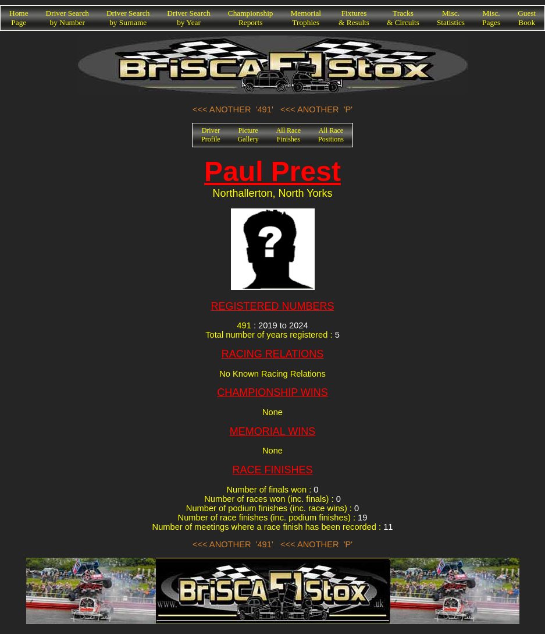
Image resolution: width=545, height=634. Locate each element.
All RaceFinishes (288, 134)
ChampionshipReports (250, 18)
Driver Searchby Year (188, 18)
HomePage (19, 18)
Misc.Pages (491, 18)
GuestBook (527, 18)
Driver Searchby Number (67, 18)
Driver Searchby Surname (127, 18)
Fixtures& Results (354, 18)
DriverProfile (210, 134)
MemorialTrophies (306, 18)
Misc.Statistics (451, 18)
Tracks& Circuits (403, 18)
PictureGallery (248, 134)
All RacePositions (331, 134)
